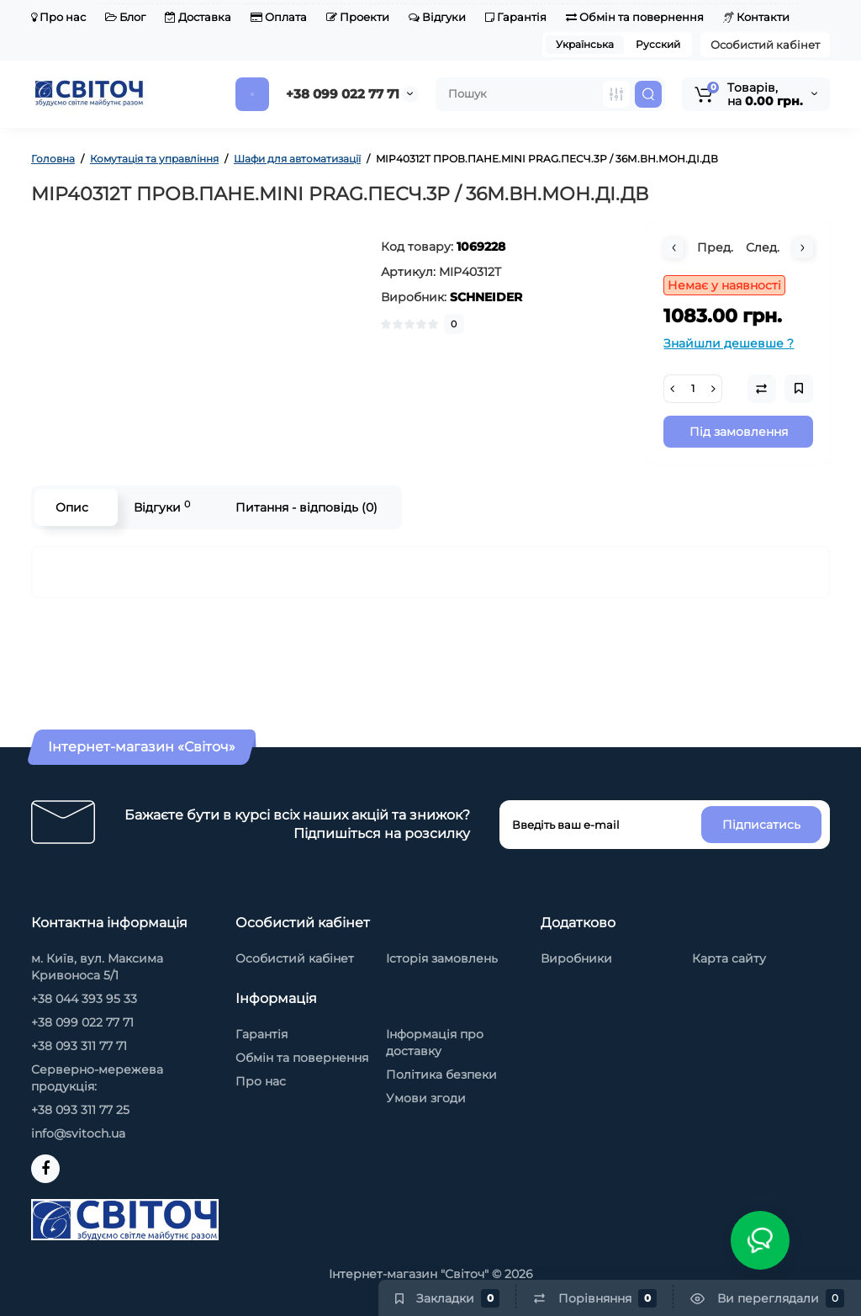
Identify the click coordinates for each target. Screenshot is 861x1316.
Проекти (357, 17)
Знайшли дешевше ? (728, 343)
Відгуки (437, 17)
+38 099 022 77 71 (342, 94)
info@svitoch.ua (78, 1133)
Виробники (576, 958)
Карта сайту (729, 958)
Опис (71, 507)
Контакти (756, 17)
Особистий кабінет (765, 44)
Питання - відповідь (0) (306, 507)
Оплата (279, 17)
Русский (658, 44)
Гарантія (516, 17)
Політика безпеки (441, 1074)
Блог (125, 17)
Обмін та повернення (635, 17)
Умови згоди (426, 1098)
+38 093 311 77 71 (79, 1045)
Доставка (198, 17)
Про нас (58, 17)
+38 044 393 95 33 (84, 998)
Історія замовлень (442, 958)
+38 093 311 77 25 (80, 1109)
